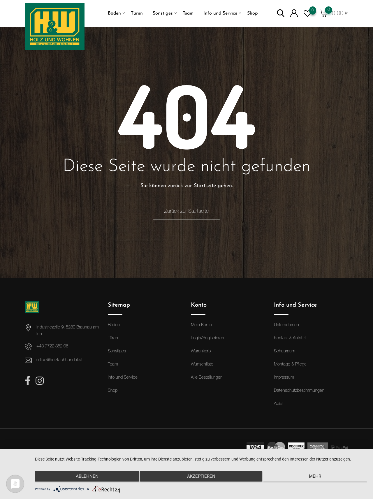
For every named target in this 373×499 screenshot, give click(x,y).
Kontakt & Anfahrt (290, 338)
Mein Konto (201, 325)
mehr (318, 477)
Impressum (284, 378)
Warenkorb (201, 351)
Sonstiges (163, 13)
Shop (252, 13)
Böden (114, 13)
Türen (137, 13)
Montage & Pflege (290, 365)
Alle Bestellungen (207, 378)
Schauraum (284, 351)
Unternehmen (286, 325)
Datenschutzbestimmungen (299, 391)
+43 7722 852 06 (52, 347)
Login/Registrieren (207, 338)
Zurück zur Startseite (186, 211)
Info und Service (220, 13)
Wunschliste (202, 365)
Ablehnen (84, 477)
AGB (278, 404)
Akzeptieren (201, 477)
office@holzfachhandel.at (59, 360)
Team (188, 13)
